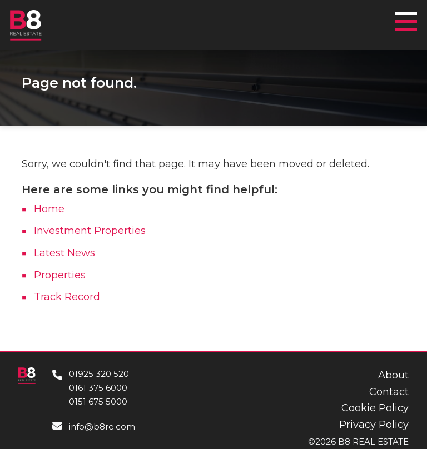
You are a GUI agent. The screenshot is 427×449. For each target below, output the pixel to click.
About (393, 375)
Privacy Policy (374, 424)
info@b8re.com (102, 426)
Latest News (64, 253)
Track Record (67, 297)
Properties (60, 275)
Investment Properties (90, 231)
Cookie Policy (375, 408)
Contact (389, 392)
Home (49, 209)
